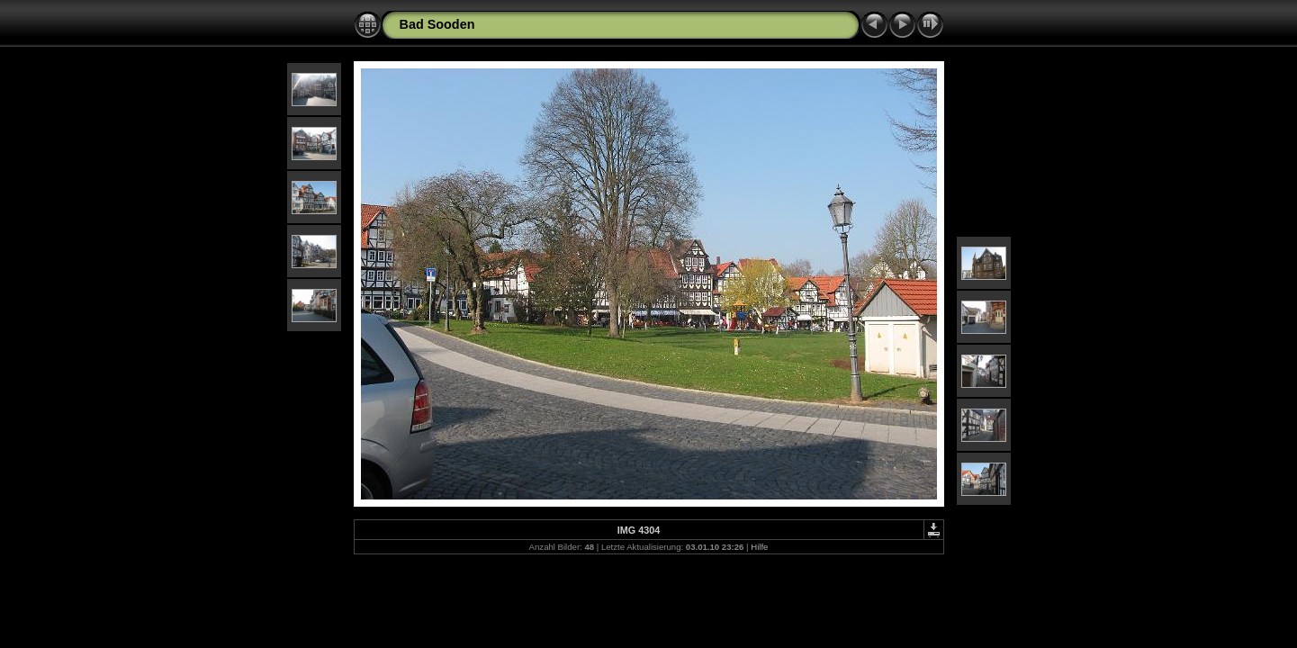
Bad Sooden (437, 24)
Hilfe (759, 547)
